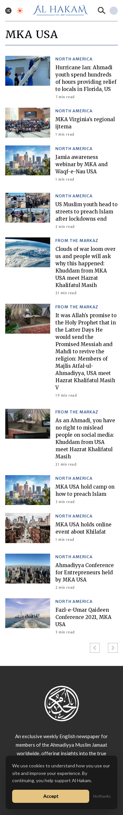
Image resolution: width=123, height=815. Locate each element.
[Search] (102, 10)
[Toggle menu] (8, 11)
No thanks (102, 796)
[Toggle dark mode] (20, 11)
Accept (50, 796)
